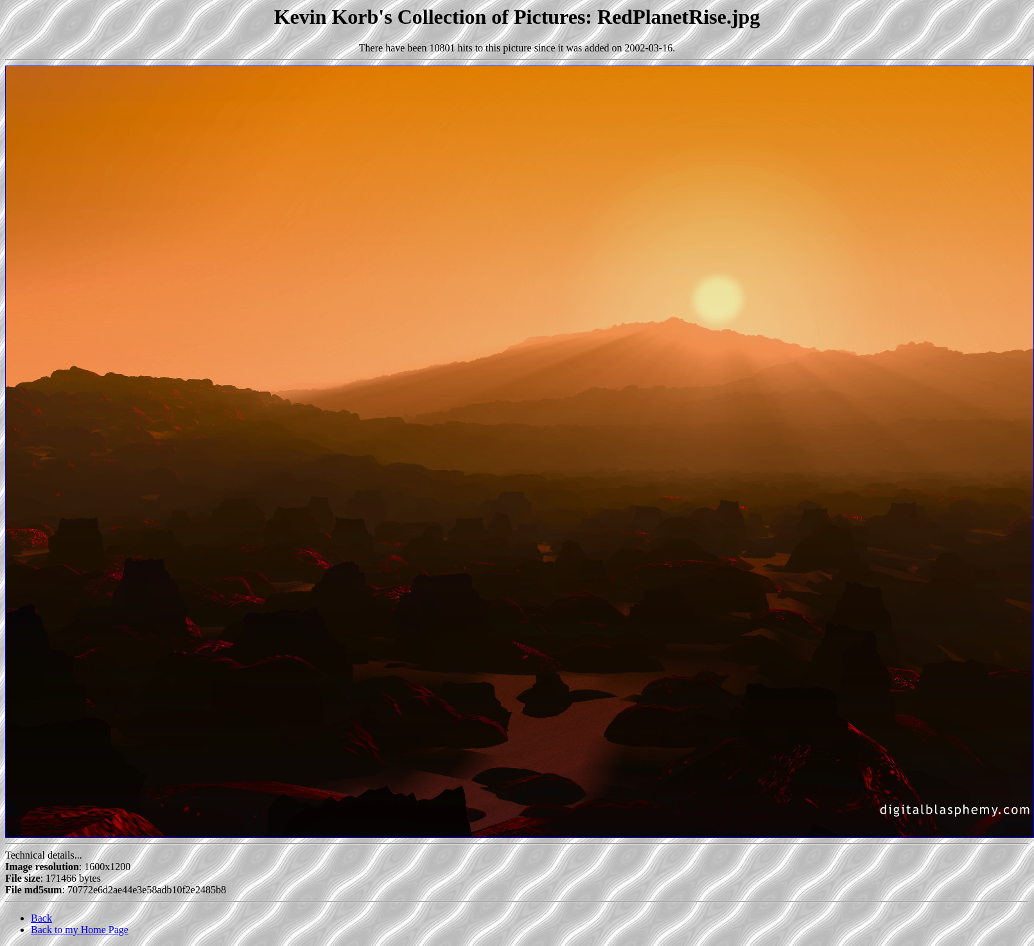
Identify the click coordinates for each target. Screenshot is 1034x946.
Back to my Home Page (79, 929)
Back (41, 918)
